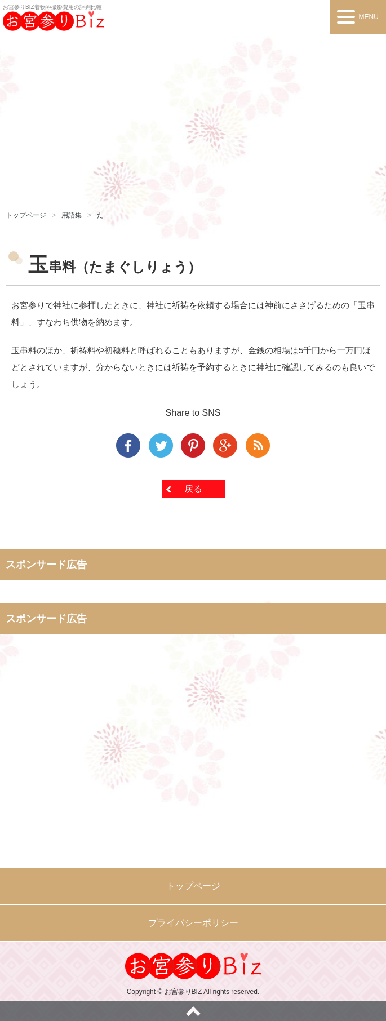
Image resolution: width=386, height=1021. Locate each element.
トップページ (26, 215)
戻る (193, 489)
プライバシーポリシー (193, 922)
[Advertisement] (193, 118)
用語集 (71, 215)
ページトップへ (193, 1011)
